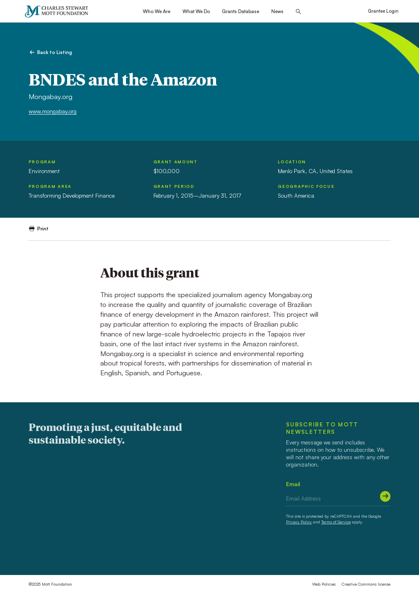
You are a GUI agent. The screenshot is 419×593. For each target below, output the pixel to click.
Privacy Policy (299, 521)
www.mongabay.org (53, 111)
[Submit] (385, 496)
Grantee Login (383, 11)
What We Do (196, 11)
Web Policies (324, 584)
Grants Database (240, 11)
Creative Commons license (366, 584)
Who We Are (156, 11)
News (277, 11)
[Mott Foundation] (59, 11)
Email (293, 483)
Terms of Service (336, 521)
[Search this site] (298, 11)
